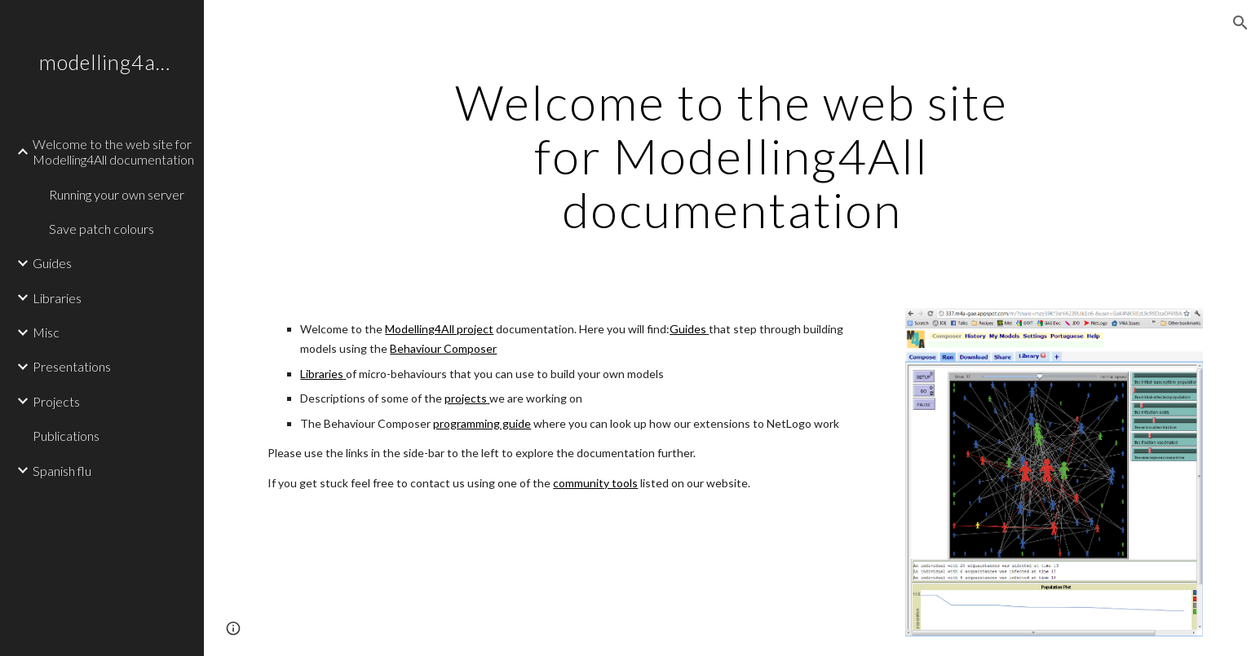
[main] (732, 155)
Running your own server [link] (116, 194)
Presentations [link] (72, 366)
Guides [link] (52, 263)
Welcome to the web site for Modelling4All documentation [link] (113, 151)
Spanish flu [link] (62, 470)
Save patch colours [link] (101, 228)
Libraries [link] (57, 298)
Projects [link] (56, 401)
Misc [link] (46, 332)
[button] (1240, 22)
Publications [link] (66, 435)
